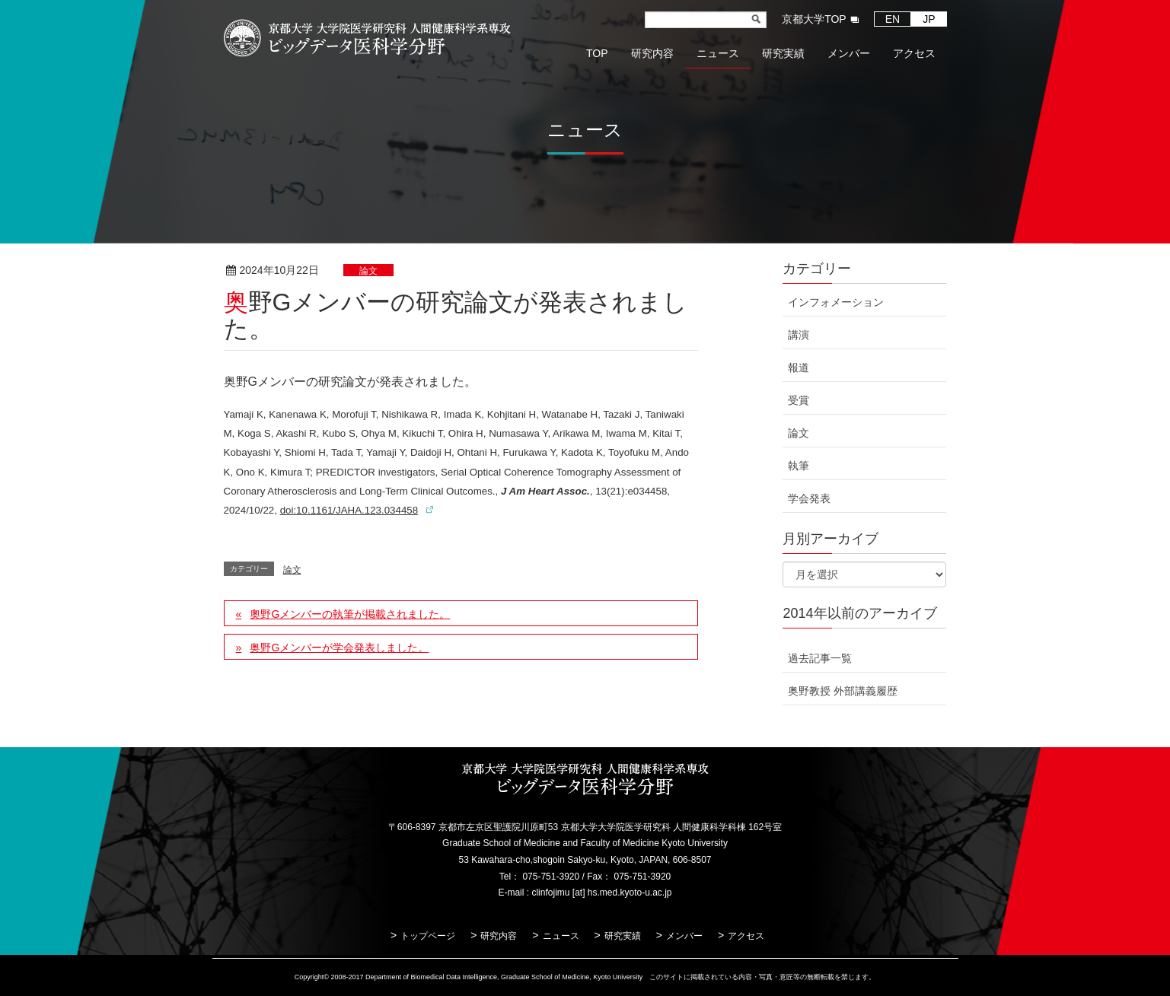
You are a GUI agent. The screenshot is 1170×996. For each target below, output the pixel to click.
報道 (798, 367)
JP (929, 19)
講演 (798, 335)
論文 (368, 271)
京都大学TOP (814, 19)
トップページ (427, 936)
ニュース (561, 936)
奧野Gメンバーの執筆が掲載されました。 (350, 614)
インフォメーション (836, 302)
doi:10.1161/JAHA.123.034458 (349, 510)
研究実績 (622, 936)
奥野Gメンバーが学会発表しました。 (339, 647)
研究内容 (498, 936)
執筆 (798, 466)
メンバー (684, 936)
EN (892, 19)
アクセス (746, 936)
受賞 (798, 400)
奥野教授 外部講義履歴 (842, 691)
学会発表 (809, 498)
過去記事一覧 (820, 658)
